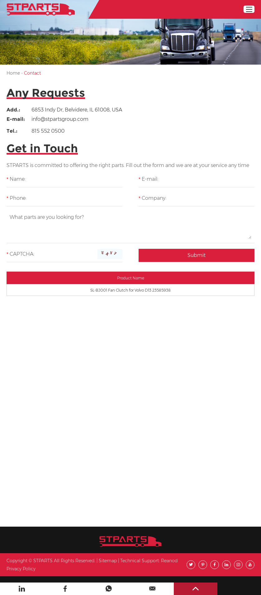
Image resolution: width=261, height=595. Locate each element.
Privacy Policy (21, 569)
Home (13, 73)
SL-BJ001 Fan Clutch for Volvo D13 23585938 (130, 290)
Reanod (169, 560)
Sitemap (108, 560)
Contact (32, 73)
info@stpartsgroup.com (59, 119)
